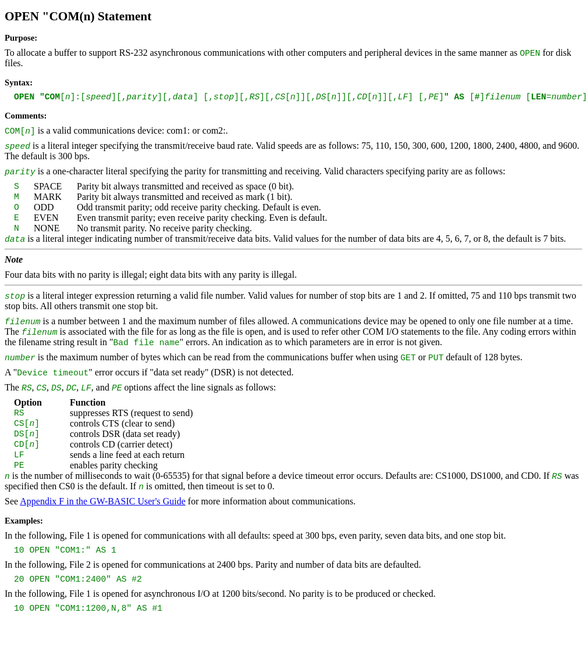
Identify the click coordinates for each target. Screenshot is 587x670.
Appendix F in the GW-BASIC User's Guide (103, 501)
